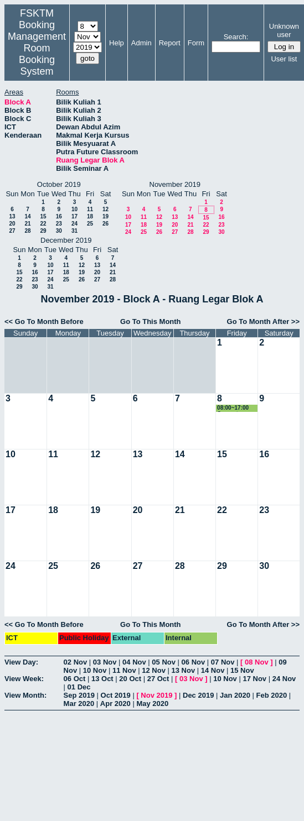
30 (59, 231)
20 (12, 224)
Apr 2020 (115, 703)
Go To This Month (150, 321)
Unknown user (284, 30)
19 (105, 216)
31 (74, 231)
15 (43, 216)
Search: (236, 37)
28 (27, 231)
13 (12, 216)
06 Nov (193, 662)
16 (59, 216)
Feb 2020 (271, 695)
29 (43, 231)
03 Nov (105, 662)
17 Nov (254, 678)
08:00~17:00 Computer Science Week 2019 (235, 408)
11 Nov (124, 670)
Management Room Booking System (37, 54)
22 (43, 224)
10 (74, 209)
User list (284, 59)
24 (74, 224)
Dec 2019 (198, 695)
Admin (141, 43)
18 (90, 216)
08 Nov (257, 662)
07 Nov (223, 662)
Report (170, 43)
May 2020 (152, 703)
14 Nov (213, 670)
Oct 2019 (116, 695)
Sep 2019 (79, 695)
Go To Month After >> (263, 321)
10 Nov (95, 670)
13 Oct (102, 678)
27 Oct (158, 678)
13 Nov (183, 670)
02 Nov (75, 662)
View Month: (25, 695)
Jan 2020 (235, 695)
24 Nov (284, 678)
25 (90, 224)
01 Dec (79, 687)
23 (59, 224)
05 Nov (164, 662)
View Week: (24, 678)
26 (105, 224)
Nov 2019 (156, 695)
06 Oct (75, 678)
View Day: (21, 662)
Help (116, 43)
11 (90, 209)
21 (27, 224)
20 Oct (130, 678)
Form (196, 43)
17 (74, 216)
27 (12, 231)
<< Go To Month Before (44, 321)
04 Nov (134, 662)
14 (27, 216)
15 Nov (242, 670)
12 (105, 209)
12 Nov (154, 670)
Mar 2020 (79, 703)
